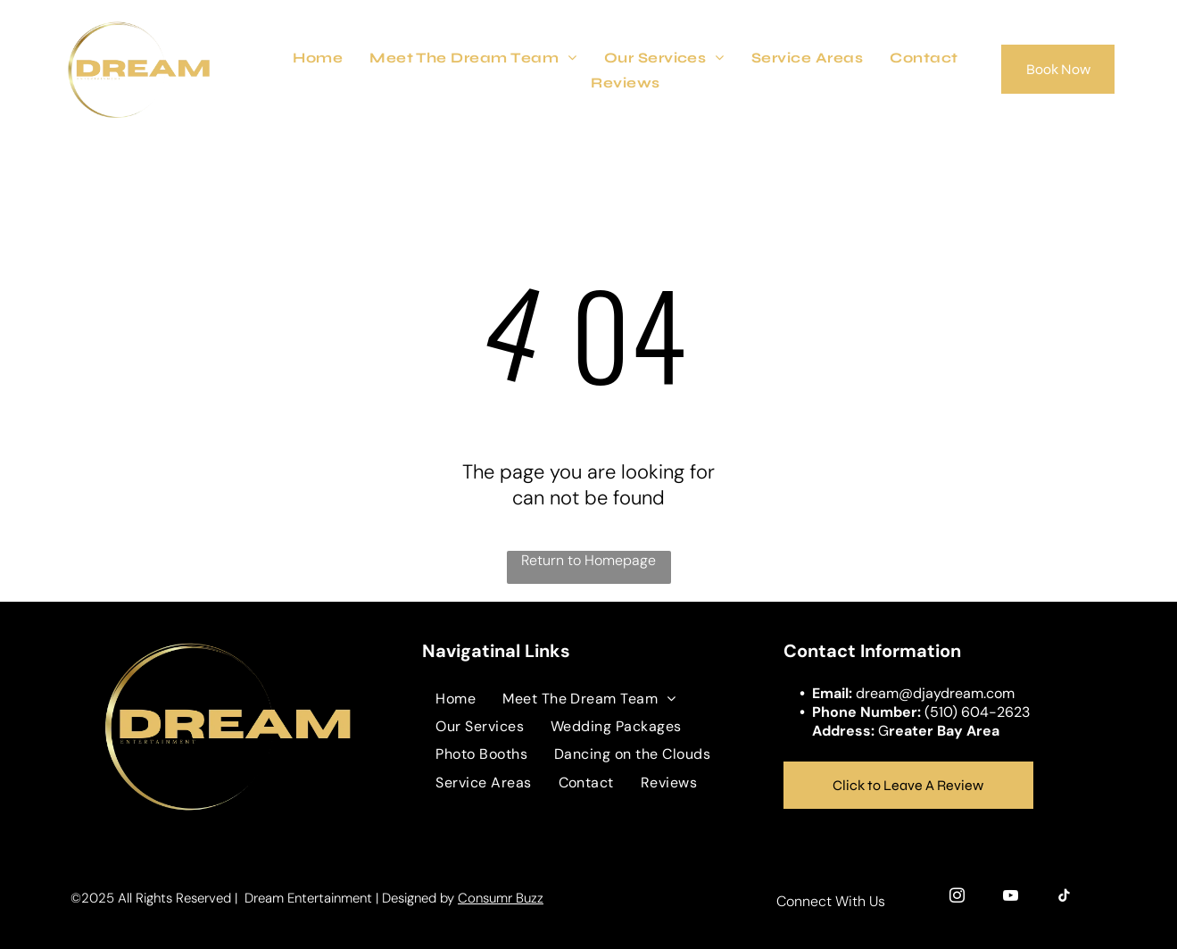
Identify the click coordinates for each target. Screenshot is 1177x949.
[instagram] (957, 898)
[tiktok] (1064, 898)
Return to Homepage (588, 560)
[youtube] (1010, 898)
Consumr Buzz (500, 898)
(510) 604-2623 (977, 712)
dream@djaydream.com (935, 693)
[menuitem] (317, 57)
